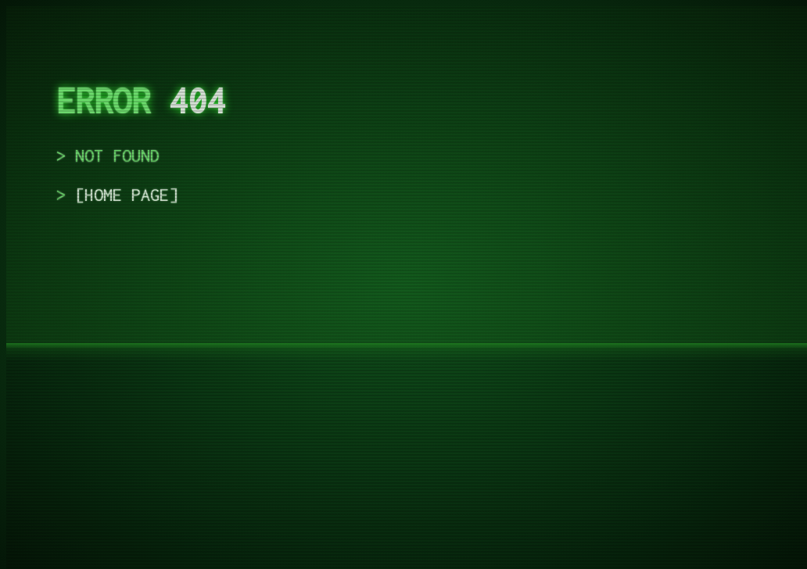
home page (126, 194)
